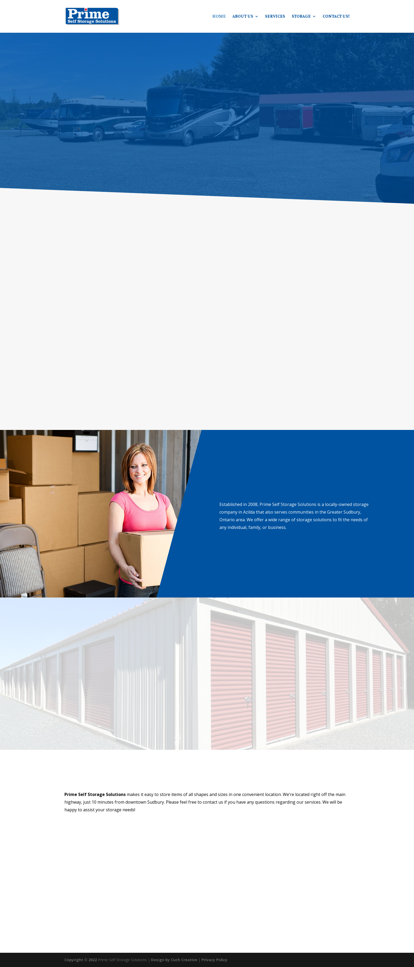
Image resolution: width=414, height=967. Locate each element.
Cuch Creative (184, 959)
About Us (242, 17)
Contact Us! (336, 17)
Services (275, 17)
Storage (301, 17)
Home (219, 17)
